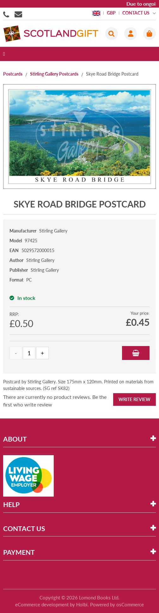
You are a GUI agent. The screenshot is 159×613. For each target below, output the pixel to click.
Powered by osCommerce (117, 604)
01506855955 (7, 14)
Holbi (82, 604)
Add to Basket (136, 353)
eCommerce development (42, 604)
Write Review (134, 399)
